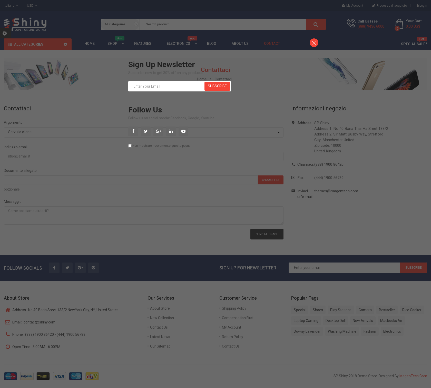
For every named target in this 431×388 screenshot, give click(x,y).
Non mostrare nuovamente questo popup (161, 146)
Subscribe (217, 86)
